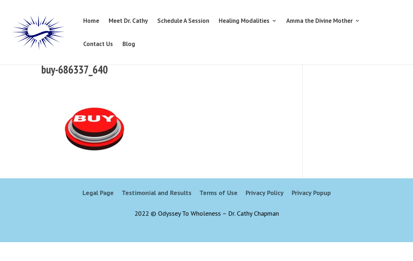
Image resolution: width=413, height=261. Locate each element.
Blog (128, 44)
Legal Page (98, 193)
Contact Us (98, 44)
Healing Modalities (244, 21)
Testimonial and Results (156, 193)
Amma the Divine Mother (319, 21)
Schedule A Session (183, 21)
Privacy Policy (265, 193)
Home (91, 21)
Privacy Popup (311, 193)
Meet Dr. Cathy (128, 21)
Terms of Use (218, 193)
